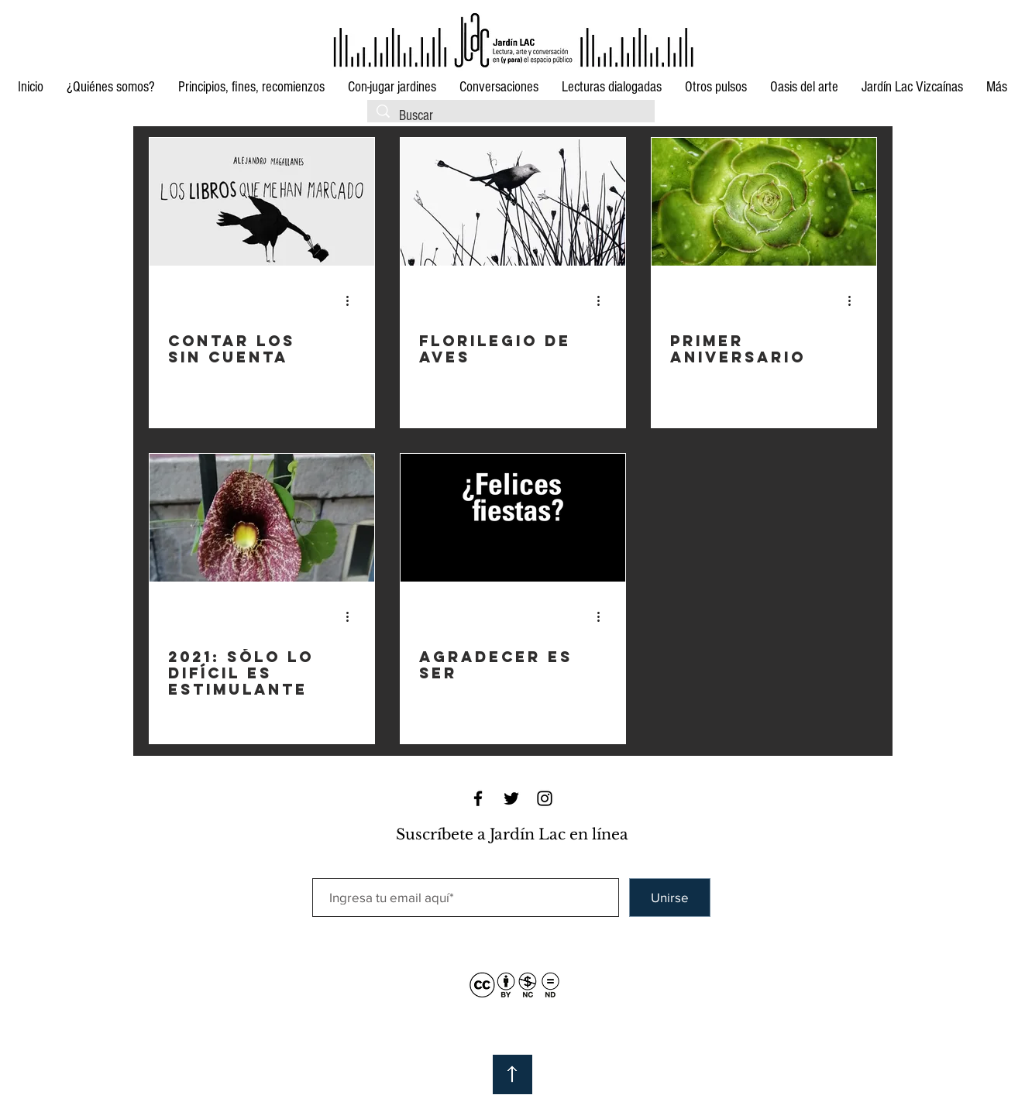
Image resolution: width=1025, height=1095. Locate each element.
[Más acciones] (353, 300)
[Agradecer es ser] (513, 518)
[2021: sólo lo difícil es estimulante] (262, 518)
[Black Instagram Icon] (545, 798)
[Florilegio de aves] (513, 202)
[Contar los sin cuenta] (262, 202)
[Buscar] (510, 116)
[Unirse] (669, 897)
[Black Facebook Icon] (478, 798)
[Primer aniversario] (764, 202)
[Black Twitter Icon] (511, 798)
